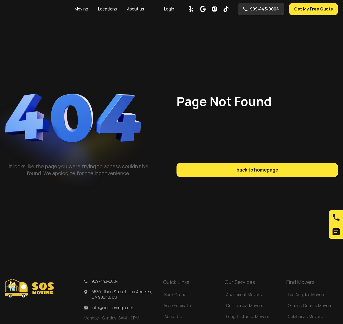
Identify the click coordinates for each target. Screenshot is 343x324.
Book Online (175, 294)
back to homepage (257, 170)
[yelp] (191, 9)
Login (169, 9)
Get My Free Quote (313, 9)
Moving (81, 9)
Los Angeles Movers (306, 294)
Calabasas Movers (305, 316)
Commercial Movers (244, 305)
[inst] (214, 9)
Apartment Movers (244, 294)
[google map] (203, 9)
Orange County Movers (310, 305)
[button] (81, 9)
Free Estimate (177, 305)
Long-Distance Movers (247, 316)
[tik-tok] (226, 9)
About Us (173, 316)
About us (135, 9)
